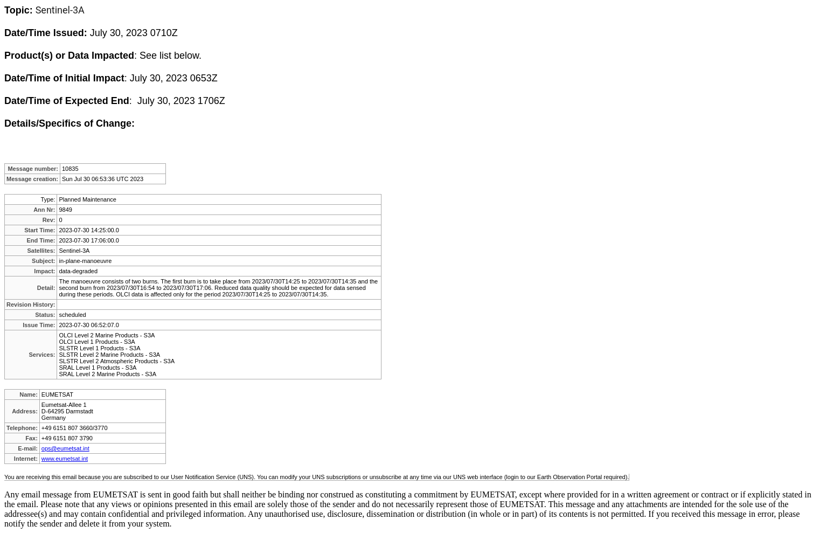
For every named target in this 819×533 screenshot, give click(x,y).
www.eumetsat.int (64, 458)
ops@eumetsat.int (65, 448)
